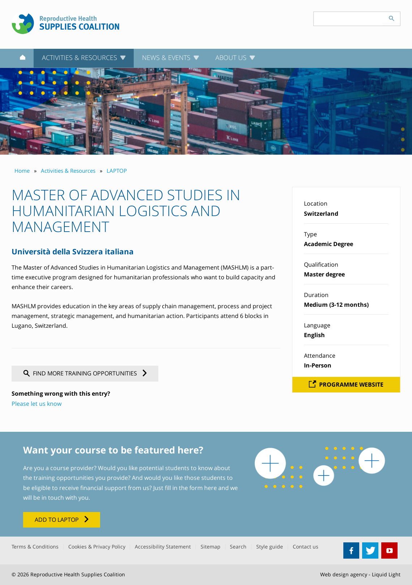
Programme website (351, 384)
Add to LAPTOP (57, 520)
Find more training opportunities (85, 373)
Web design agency (343, 574)
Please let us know (36, 404)
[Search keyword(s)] (348, 19)
